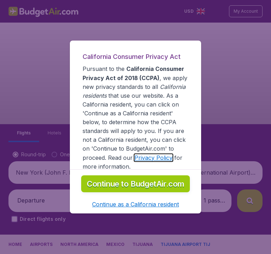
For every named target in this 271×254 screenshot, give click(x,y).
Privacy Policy (153, 157)
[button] (135, 204)
